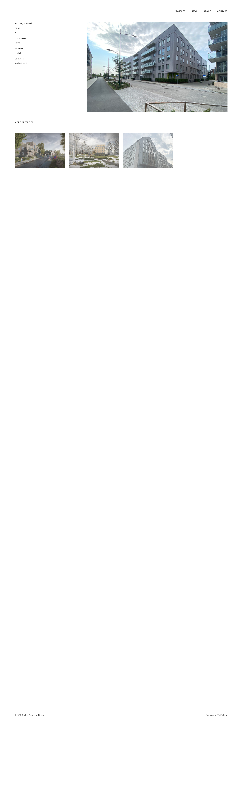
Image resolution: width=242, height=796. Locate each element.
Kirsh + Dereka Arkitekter (28, 11)
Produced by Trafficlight (216, 715)
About (207, 11)
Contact (222, 11)
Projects (180, 11)
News (195, 11)
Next (225, 67)
